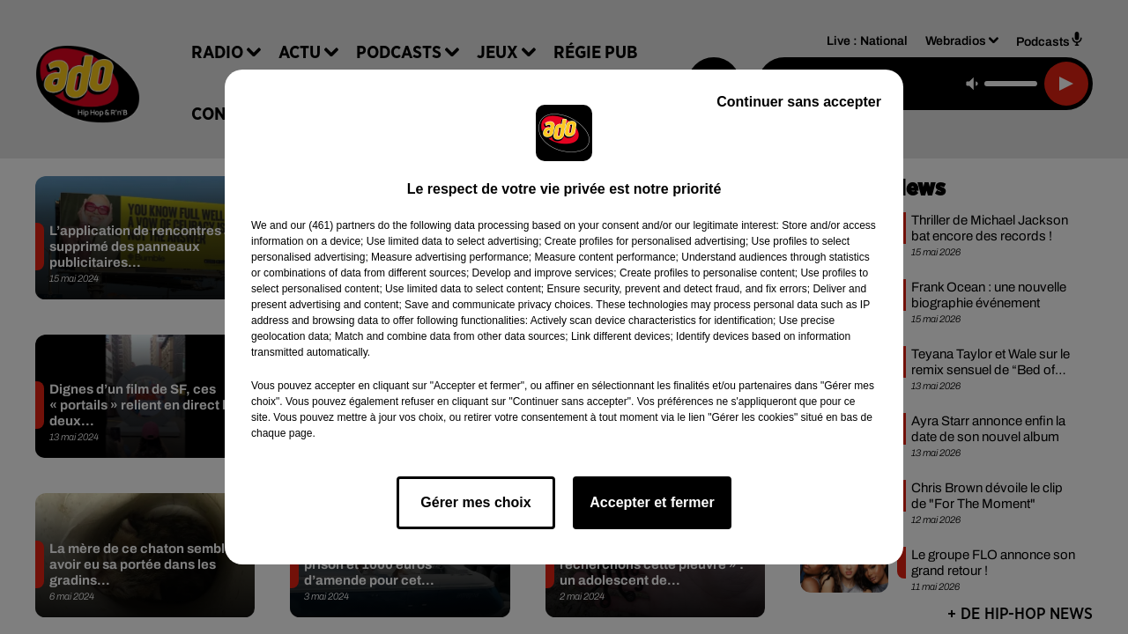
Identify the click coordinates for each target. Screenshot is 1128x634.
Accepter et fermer (652, 502)
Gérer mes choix (475, 502)
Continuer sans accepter (798, 101)
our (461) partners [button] (332, 225)
